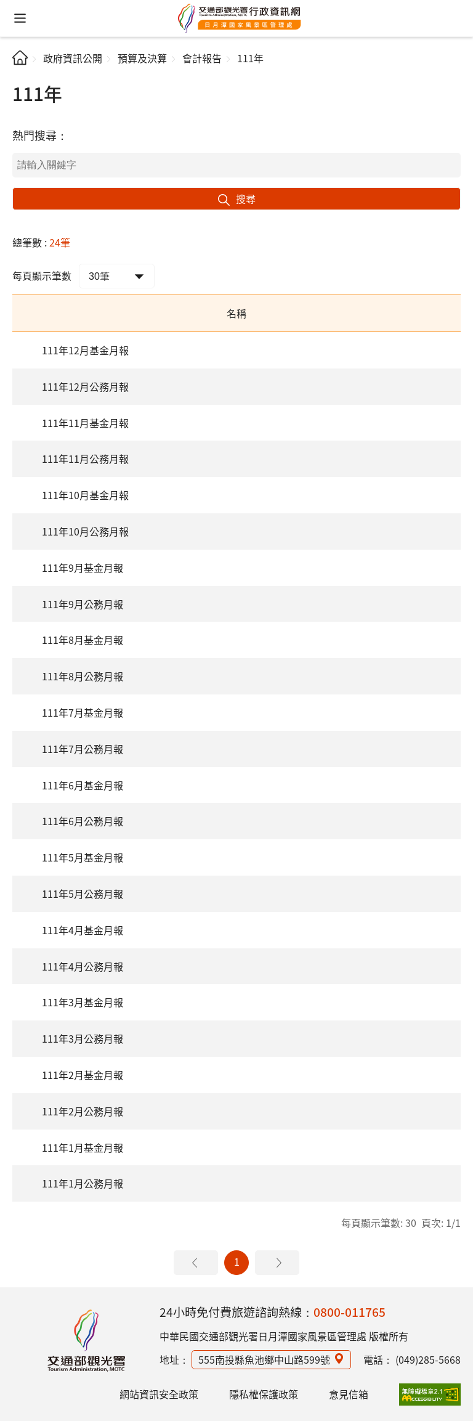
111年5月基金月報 (82, 857)
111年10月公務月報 (85, 531)
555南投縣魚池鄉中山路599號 (264, 1359)
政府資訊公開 (72, 58)
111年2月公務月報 (82, 1111)
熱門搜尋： (40, 135)
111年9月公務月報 (82, 603)
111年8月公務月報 (82, 676)
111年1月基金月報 (82, 1147)
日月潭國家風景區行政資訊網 (86, 1340)
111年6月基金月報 (82, 785)
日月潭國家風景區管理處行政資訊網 (239, 18)
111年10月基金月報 (85, 494)
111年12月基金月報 (85, 350)
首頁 (20, 57)
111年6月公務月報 (82, 820)
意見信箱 (348, 1393)
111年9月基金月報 (82, 567)
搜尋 (246, 198)
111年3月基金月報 (82, 1002)
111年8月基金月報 (82, 639)
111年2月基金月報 (82, 1074)
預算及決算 (142, 58)
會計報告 (202, 58)
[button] (20, 18)
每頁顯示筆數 (41, 275)
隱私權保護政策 (263, 1393)
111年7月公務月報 (82, 748)
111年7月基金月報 (82, 712)
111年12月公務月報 (85, 386)
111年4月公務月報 (82, 966)
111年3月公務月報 (82, 1038)
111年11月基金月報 (85, 422)
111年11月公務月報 (85, 458)
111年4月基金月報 (82, 929)
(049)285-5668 (428, 1359)
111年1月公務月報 (82, 1183)
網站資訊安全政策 (158, 1393)
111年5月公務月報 (82, 893)
